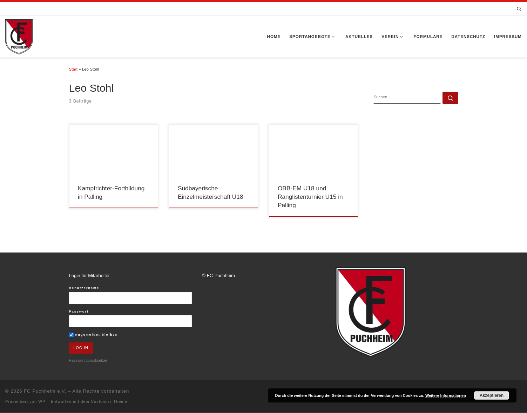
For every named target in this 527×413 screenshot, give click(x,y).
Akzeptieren (492, 395)
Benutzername (84, 288)
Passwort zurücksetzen (88, 361)
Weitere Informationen (445, 395)
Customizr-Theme (109, 402)
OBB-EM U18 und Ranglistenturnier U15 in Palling (310, 197)
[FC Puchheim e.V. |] (19, 36)
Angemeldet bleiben (93, 335)
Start (73, 69)
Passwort (79, 311)
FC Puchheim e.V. (45, 391)
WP (41, 402)
